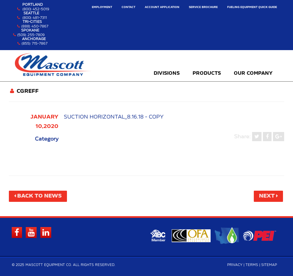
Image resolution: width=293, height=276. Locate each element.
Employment (102, 7)
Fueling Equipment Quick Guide (252, 7)
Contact (128, 7)
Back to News (39, 196)
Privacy (234, 265)
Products (207, 73)
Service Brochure (203, 7)
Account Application (162, 7)
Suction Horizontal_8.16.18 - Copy (114, 117)
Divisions (167, 73)
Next (267, 196)
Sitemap (269, 265)
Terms (252, 265)
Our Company (253, 73)
